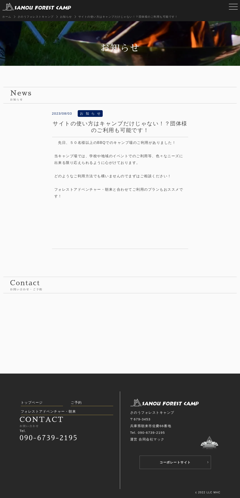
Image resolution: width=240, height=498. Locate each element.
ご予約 (76, 402)
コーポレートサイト (175, 462)
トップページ (32, 402)
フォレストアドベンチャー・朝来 (48, 411)
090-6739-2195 (49, 437)
